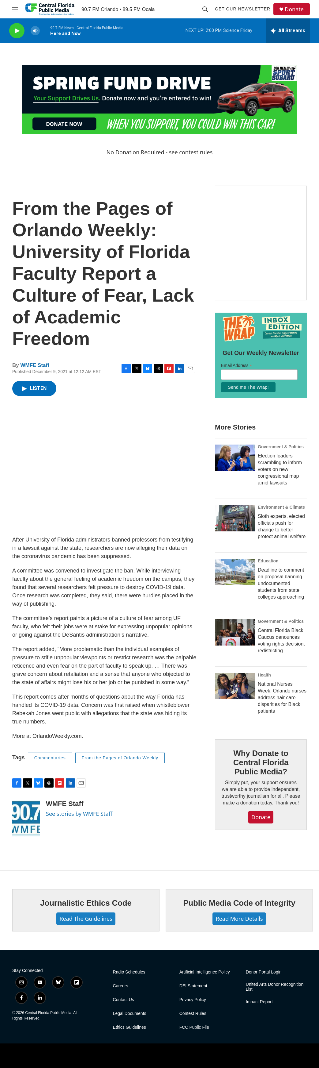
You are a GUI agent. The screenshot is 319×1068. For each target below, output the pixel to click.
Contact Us (123, 999)
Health (264, 675)
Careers (120, 986)
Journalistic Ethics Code (86, 903)
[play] (17, 30)
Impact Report (259, 1002)
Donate (294, 9)
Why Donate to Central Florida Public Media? (260, 762)
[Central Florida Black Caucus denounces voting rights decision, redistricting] (235, 632)
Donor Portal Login (264, 972)
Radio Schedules (129, 972)
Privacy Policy (192, 999)
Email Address (236, 365)
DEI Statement (193, 986)
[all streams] (288, 30)
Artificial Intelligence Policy (204, 972)
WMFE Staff (34, 365)
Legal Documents (129, 1013)
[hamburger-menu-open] (15, 9)
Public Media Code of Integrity (239, 903)
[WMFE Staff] (26, 818)
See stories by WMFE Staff (79, 813)
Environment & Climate (281, 507)
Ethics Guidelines (129, 1027)
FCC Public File (194, 1027)
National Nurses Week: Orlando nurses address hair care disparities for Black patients (282, 697)
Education (268, 560)
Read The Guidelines (85, 918)
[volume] (35, 31)
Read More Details (239, 918)
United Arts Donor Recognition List (274, 987)
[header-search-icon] (205, 9)
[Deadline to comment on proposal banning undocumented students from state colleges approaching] (235, 572)
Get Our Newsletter (242, 8)
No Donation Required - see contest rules (160, 152)
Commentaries (50, 757)
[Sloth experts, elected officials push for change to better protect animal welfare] (235, 518)
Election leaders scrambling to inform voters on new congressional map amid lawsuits (280, 469)
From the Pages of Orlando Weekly (120, 757)
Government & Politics (281, 446)
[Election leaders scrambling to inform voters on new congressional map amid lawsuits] (235, 458)
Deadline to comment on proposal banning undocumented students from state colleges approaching (281, 583)
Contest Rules (192, 1013)
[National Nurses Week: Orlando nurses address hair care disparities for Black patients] (235, 686)
